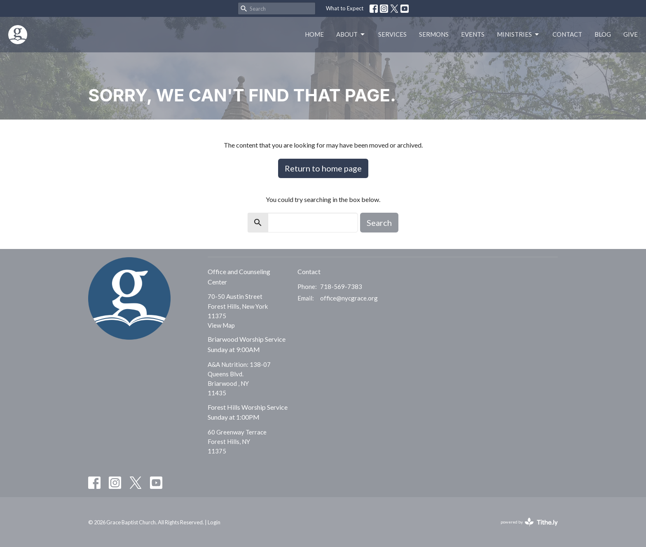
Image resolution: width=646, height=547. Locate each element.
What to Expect (344, 8)
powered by (529, 522)
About (351, 35)
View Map (221, 325)
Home (314, 34)
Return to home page (323, 168)
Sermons (434, 34)
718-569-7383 (341, 286)
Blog (603, 34)
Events (473, 34)
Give (630, 34)
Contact (567, 34)
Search (379, 223)
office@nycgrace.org (349, 298)
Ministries (518, 35)
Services (392, 34)
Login (214, 522)
